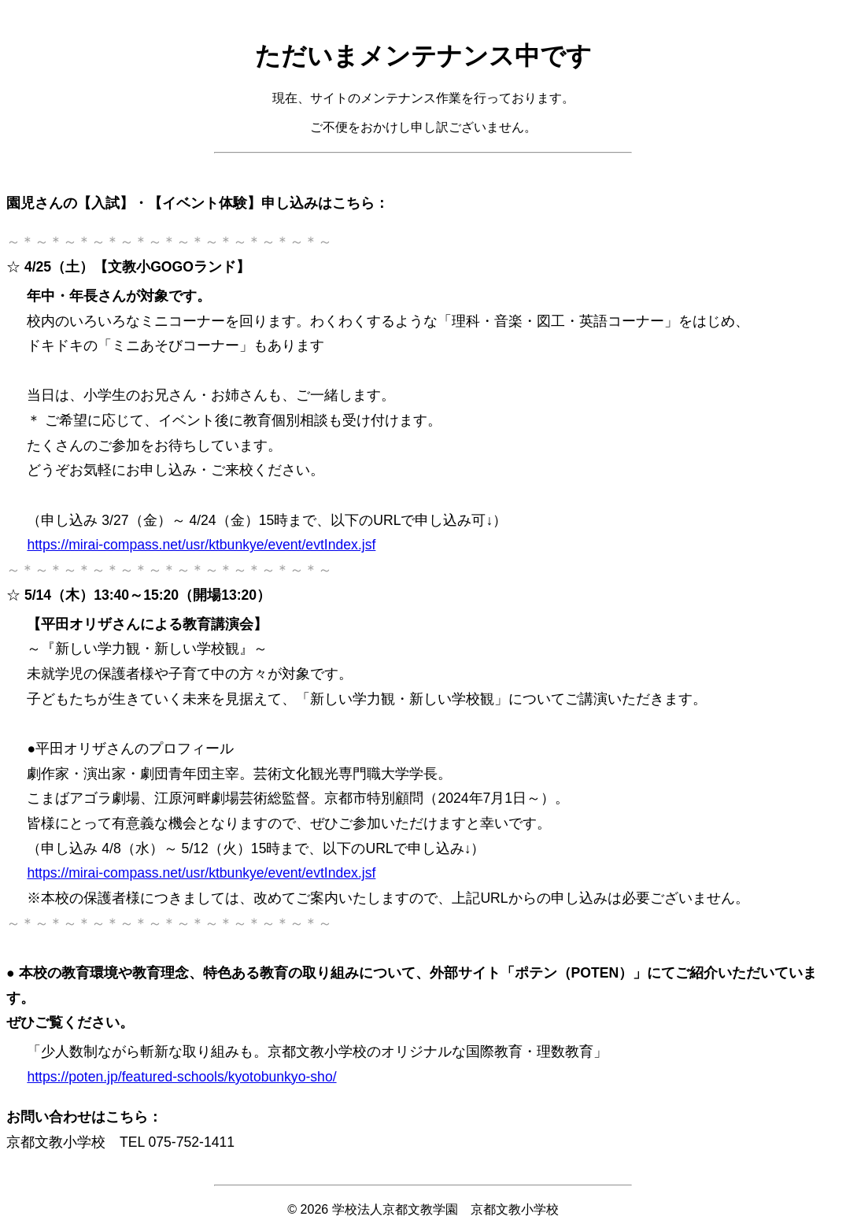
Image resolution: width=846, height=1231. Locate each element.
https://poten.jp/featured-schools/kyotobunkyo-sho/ (181, 1077)
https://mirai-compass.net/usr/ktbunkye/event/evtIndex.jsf (201, 545)
